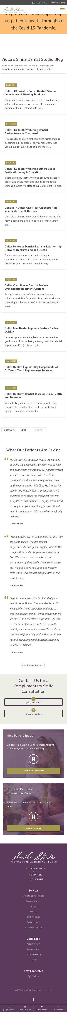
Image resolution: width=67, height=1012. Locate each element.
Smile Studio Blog (33, 954)
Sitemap (49, 990)
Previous (9, 430)
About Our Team (33, 944)
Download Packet (33, 828)
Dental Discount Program (33, 896)
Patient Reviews (33, 949)
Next (23, 430)
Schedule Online (57, 2)
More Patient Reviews (33, 665)
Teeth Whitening (33, 917)
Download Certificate (33, 770)
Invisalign (34, 911)
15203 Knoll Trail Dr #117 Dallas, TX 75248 (36, 871)
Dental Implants (33, 922)
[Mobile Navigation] (62, 9)
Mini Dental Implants (33, 927)
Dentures (33, 906)
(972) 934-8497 (39, 2)
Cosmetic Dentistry (33, 901)
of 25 (37, 430)
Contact (34, 959)
